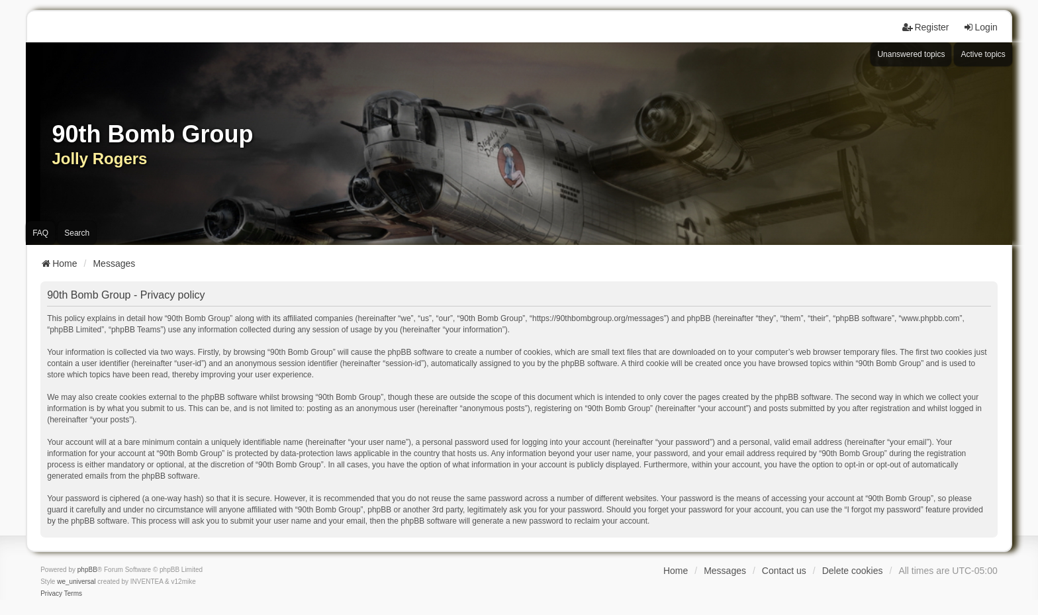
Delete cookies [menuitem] (852, 570)
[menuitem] (51, 594)
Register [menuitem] (925, 27)
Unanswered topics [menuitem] (911, 54)
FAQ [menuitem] (40, 233)
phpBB (87, 569)
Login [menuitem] (980, 27)
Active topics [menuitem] (983, 54)
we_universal (76, 581)
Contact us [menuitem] (784, 570)
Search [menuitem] (76, 233)
